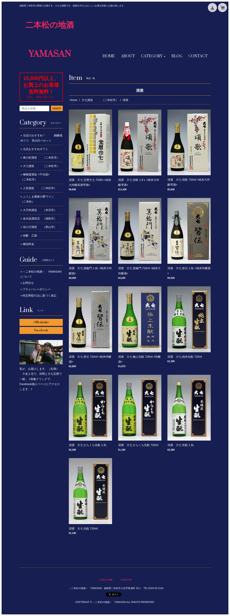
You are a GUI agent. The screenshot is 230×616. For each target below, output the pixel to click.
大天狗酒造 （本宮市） (40, 210)
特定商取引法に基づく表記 (39, 295)
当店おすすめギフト (35, 149)
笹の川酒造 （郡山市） (40, 227)
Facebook (41, 330)
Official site (41, 322)
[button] (153, 56)
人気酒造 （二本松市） (40, 188)
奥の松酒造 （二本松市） (41, 157)
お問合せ (28, 282)
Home (73, 100)
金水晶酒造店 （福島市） (40, 218)
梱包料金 (28, 244)
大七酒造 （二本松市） (100, 100)
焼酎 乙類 (30, 235)
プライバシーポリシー (37, 289)
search (57, 108)
